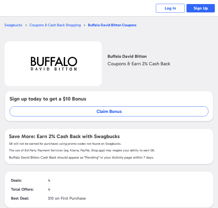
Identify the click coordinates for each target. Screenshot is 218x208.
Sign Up (201, 8)
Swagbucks (13, 25)
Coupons (112, 25)
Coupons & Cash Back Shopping (55, 25)
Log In (170, 8)
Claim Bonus (109, 111)
